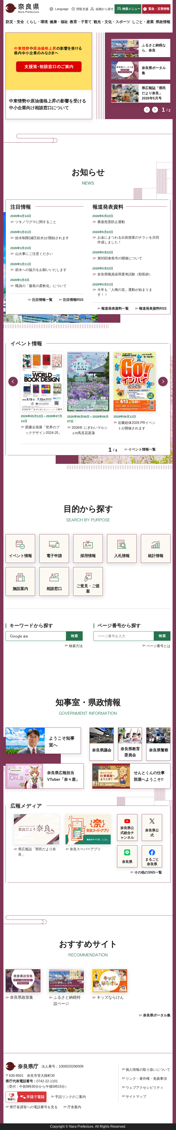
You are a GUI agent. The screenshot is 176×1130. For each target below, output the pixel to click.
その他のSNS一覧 (148, 872)
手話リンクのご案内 (70, 1097)
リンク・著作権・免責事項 (146, 1078)
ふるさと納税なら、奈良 (154, 47)
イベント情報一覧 (142, 449)
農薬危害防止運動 (111, 222)
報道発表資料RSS (153, 308)
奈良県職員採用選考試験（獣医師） (124, 274)
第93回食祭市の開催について (119, 258)
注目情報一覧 (42, 300)
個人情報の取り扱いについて (148, 1069)
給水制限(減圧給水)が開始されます (42, 238)
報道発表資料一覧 (115, 308)
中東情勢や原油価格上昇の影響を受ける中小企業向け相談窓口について (47, 104)
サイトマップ (136, 1096)
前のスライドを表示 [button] (147, 110)
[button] (59, 9)
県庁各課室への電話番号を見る (34, 1107)
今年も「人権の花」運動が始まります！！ (124, 292)
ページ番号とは (158, 646)
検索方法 (76, 646)
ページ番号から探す (119, 625)
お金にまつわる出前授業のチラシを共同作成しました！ (128, 240)
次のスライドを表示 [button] (155, 110)
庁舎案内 (74, 1107)
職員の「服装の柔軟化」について (41, 286)
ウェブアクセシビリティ (144, 1087)
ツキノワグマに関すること (35, 222)
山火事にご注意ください (34, 254)
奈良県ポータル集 (154, 70)
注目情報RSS (73, 300)
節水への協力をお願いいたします (41, 270)
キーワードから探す (31, 625)
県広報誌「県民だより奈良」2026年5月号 (154, 93)
